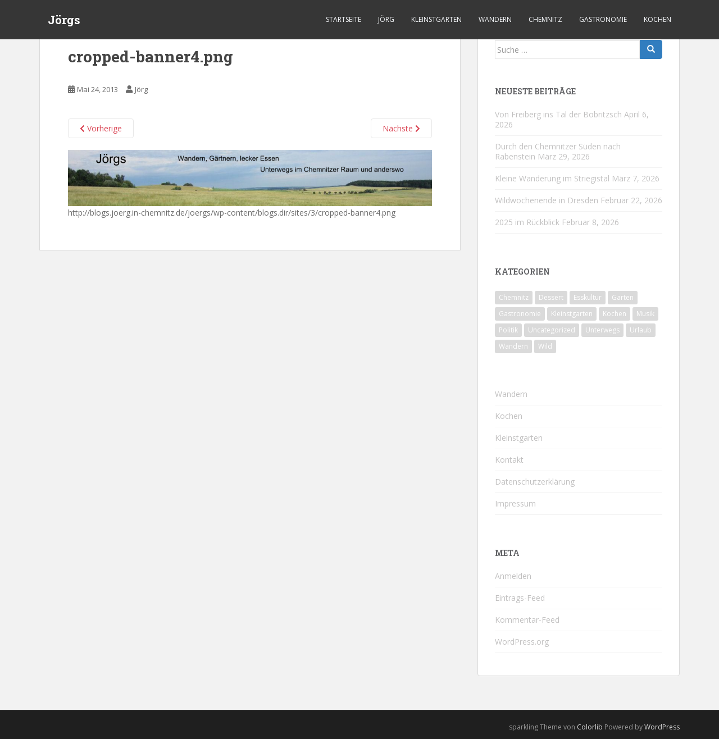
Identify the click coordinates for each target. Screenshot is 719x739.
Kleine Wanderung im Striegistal (552, 178)
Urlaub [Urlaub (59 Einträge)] (641, 330)
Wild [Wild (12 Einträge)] (545, 346)
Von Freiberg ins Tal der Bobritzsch (558, 114)
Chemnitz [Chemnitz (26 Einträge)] (514, 297)
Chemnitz (545, 19)
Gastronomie (603, 19)
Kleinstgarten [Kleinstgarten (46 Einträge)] (572, 313)
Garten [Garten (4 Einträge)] (623, 297)
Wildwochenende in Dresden (546, 200)
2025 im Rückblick (527, 222)
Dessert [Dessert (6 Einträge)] (551, 297)
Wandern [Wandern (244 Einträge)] (513, 346)
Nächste (401, 128)
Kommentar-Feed (527, 619)
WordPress (662, 727)
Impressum (515, 503)
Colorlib (590, 727)
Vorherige (101, 128)
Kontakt (509, 459)
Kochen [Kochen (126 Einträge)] (614, 313)
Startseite (343, 19)
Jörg (386, 19)
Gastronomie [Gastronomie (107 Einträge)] (520, 313)
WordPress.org (522, 641)
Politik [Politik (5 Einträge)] (508, 330)
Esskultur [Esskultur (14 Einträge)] (588, 297)
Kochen (657, 19)
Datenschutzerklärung (535, 481)
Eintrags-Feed (520, 597)
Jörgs (64, 19)
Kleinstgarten (436, 19)
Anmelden (513, 576)
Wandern (495, 19)
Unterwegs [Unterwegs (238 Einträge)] (602, 330)
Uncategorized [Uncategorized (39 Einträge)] (551, 330)
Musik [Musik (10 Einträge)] (645, 313)
